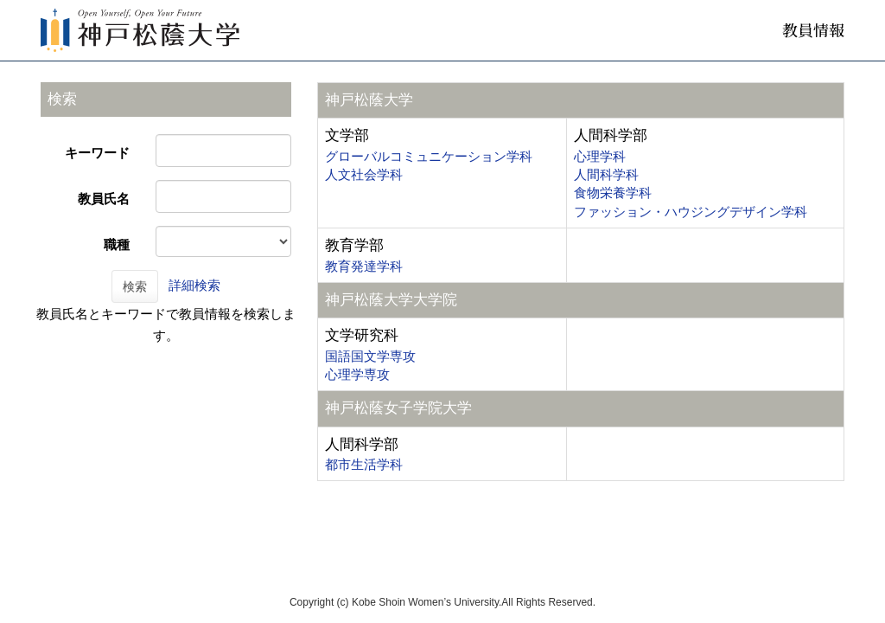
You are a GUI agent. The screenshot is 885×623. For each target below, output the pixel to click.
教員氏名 (104, 198)
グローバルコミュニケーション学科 (428, 156)
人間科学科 (606, 174)
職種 (117, 244)
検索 (135, 286)
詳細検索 (194, 285)
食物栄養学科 (613, 192)
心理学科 (600, 156)
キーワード (97, 152)
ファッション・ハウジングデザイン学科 (690, 211)
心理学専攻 (357, 374)
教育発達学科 (364, 266)
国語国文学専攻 (370, 356)
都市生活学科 (364, 464)
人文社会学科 (364, 174)
